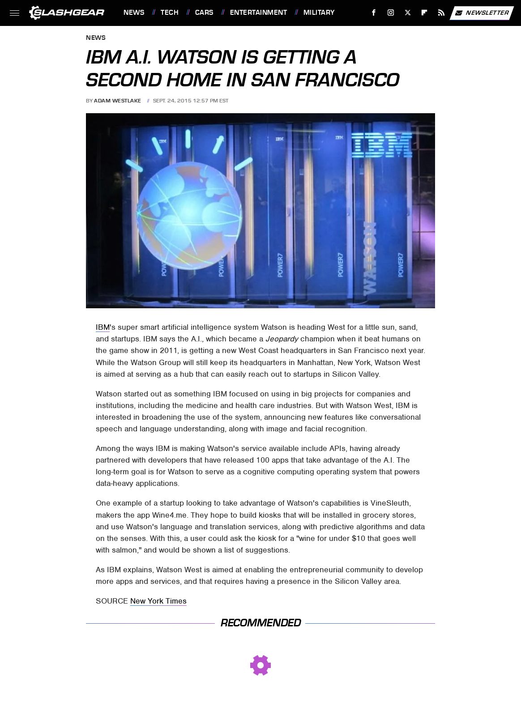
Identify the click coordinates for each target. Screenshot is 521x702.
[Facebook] (373, 13)
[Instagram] (390, 13)
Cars (204, 13)
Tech (170, 13)
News (134, 13)
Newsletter (481, 13)
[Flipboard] (424, 13)
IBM (103, 327)
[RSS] (441, 13)
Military (319, 13)
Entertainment (258, 13)
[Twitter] (407, 13)
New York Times (158, 601)
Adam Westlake (117, 101)
